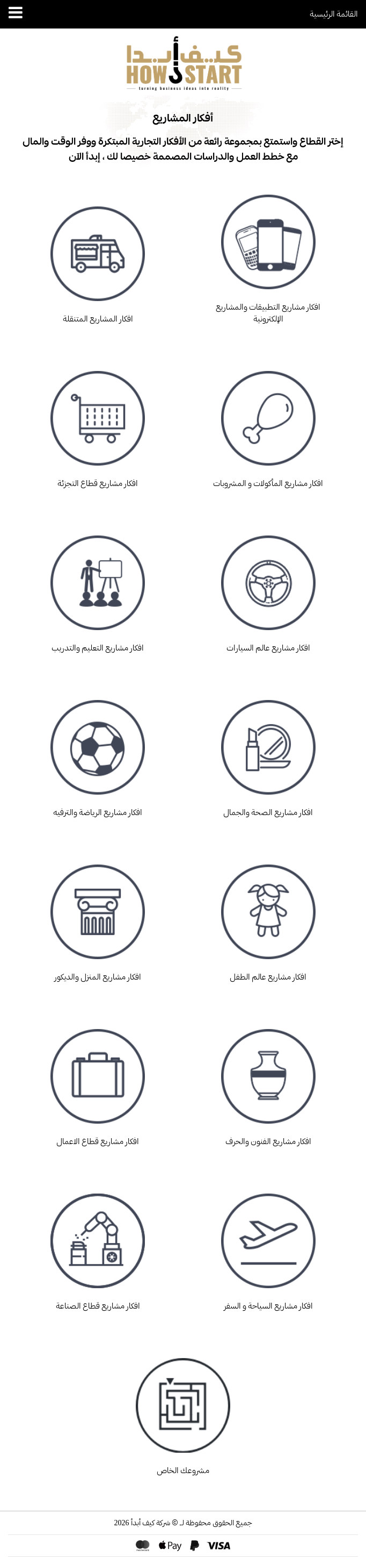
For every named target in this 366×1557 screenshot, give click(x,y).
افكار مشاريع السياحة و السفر (268, 1246)
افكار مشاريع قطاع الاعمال (98, 1081)
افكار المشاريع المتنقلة (98, 259)
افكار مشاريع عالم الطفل (268, 917)
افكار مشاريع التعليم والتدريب (98, 588)
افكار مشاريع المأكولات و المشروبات (268, 423)
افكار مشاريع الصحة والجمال (268, 752)
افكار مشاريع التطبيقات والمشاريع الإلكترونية (268, 253)
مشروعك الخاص (183, 1410)
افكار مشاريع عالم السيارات (268, 588)
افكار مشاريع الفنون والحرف (268, 1081)
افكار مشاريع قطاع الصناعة (98, 1246)
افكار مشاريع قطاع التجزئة (98, 423)
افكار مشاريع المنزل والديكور (98, 917)
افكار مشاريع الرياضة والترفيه (98, 752)
